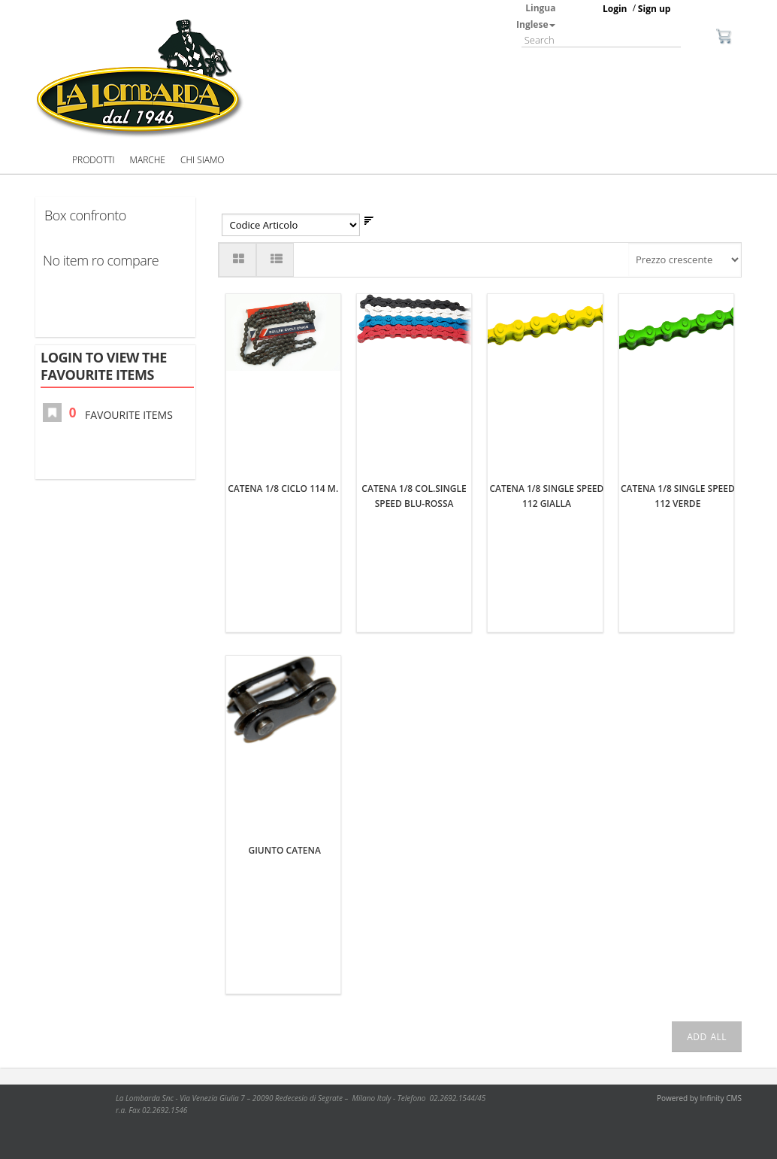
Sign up (654, 8)
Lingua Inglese (535, 16)
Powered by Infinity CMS (699, 1098)
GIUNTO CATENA (285, 850)
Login (615, 8)
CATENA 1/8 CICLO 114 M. (283, 488)
